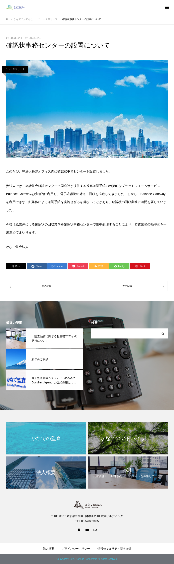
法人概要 (48, 548)
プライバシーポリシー (76, 548)
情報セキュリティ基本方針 (114, 548)
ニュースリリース (15, 69)
